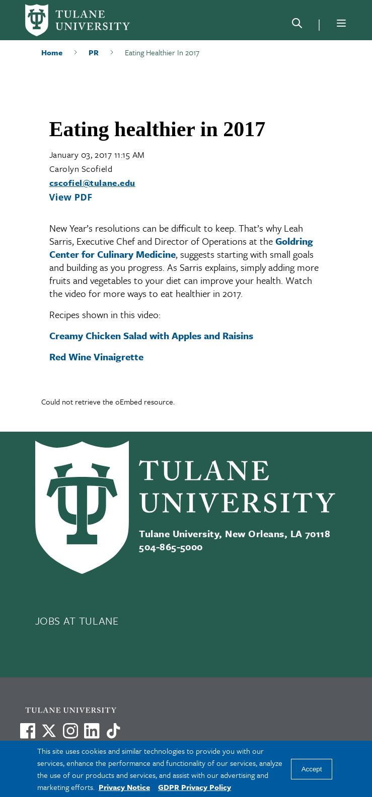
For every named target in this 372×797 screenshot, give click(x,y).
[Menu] (341, 23)
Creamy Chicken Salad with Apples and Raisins (151, 335)
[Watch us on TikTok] (113, 730)
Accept (312, 769)
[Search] (297, 25)
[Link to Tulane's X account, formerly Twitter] (48, 730)
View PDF (71, 197)
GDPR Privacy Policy (194, 786)
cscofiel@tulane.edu (92, 182)
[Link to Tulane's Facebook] (70, 730)
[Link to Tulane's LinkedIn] (91, 730)
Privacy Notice (124, 786)
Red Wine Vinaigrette (96, 356)
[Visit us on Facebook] (27, 730)
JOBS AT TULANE (77, 620)
